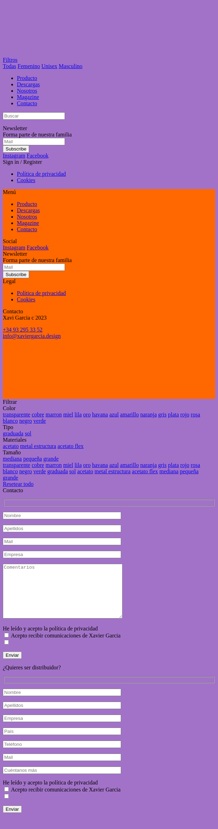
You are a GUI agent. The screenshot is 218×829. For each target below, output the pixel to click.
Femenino (29, 66)
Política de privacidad (41, 174)
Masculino (70, 66)
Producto (27, 78)
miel (68, 414)
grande (51, 459)
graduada (13, 433)
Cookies (26, 180)
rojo (185, 414)
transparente (16, 414)
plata (173, 414)
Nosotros (27, 91)
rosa (195, 414)
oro (87, 414)
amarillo (129, 414)
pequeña (32, 459)
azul (114, 414)
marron (54, 414)
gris (162, 414)
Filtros (10, 60)
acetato (11, 446)
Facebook (37, 156)
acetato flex (71, 446)
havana (100, 414)
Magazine (28, 97)
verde (39, 421)
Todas (9, 66)
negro (25, 421)
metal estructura (38, 446)
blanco (10, 421)
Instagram (14, 156)
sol (28, 433)
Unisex (49, 66)
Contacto (27, 103)
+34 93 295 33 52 (22, 330)
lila (77, 414)
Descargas (28, 84)
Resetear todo (18, 484)
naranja (148, 414)
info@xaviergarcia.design (32, 336)
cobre (38, 414)
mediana (12, 459)
